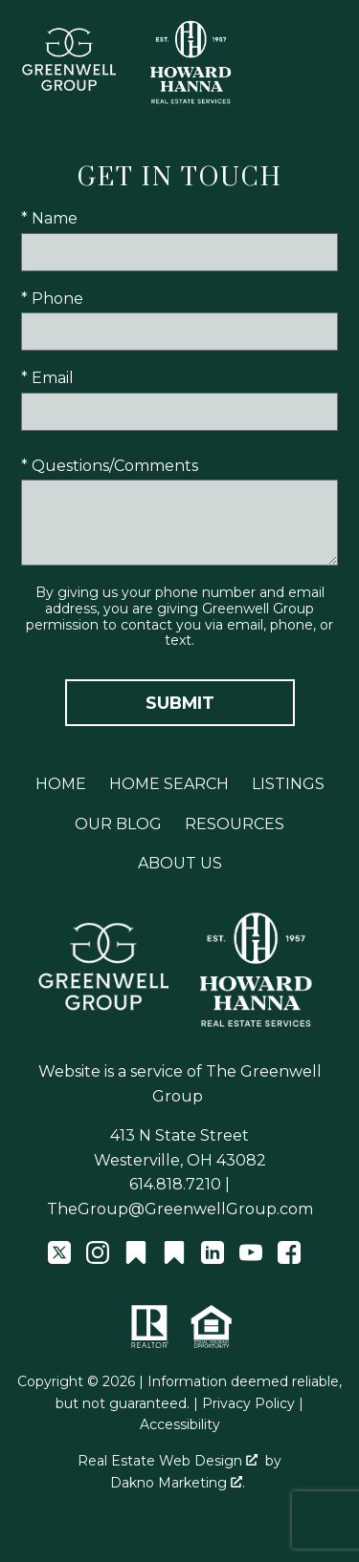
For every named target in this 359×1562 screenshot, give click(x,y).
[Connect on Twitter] (59, 1259)
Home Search (169, 784)
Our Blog (118, 824)
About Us (180, 863)
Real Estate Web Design (168, 1460)
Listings (288, 784)
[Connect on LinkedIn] (212, 1259)
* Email (47, 378)
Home (60, 784)
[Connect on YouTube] (250, 1259)
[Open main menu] (328, 63)
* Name (49, 218)
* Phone (52, 298)
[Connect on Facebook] (289, 1259)
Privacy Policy (248, 1403)
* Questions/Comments (109, 466)
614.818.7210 (175, 1184)
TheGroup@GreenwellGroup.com (180, 1209)
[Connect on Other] (135, 1259)
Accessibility (180, 1424)
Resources (234, 824)
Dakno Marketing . (177, 1482)
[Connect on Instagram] (97, 1259)
